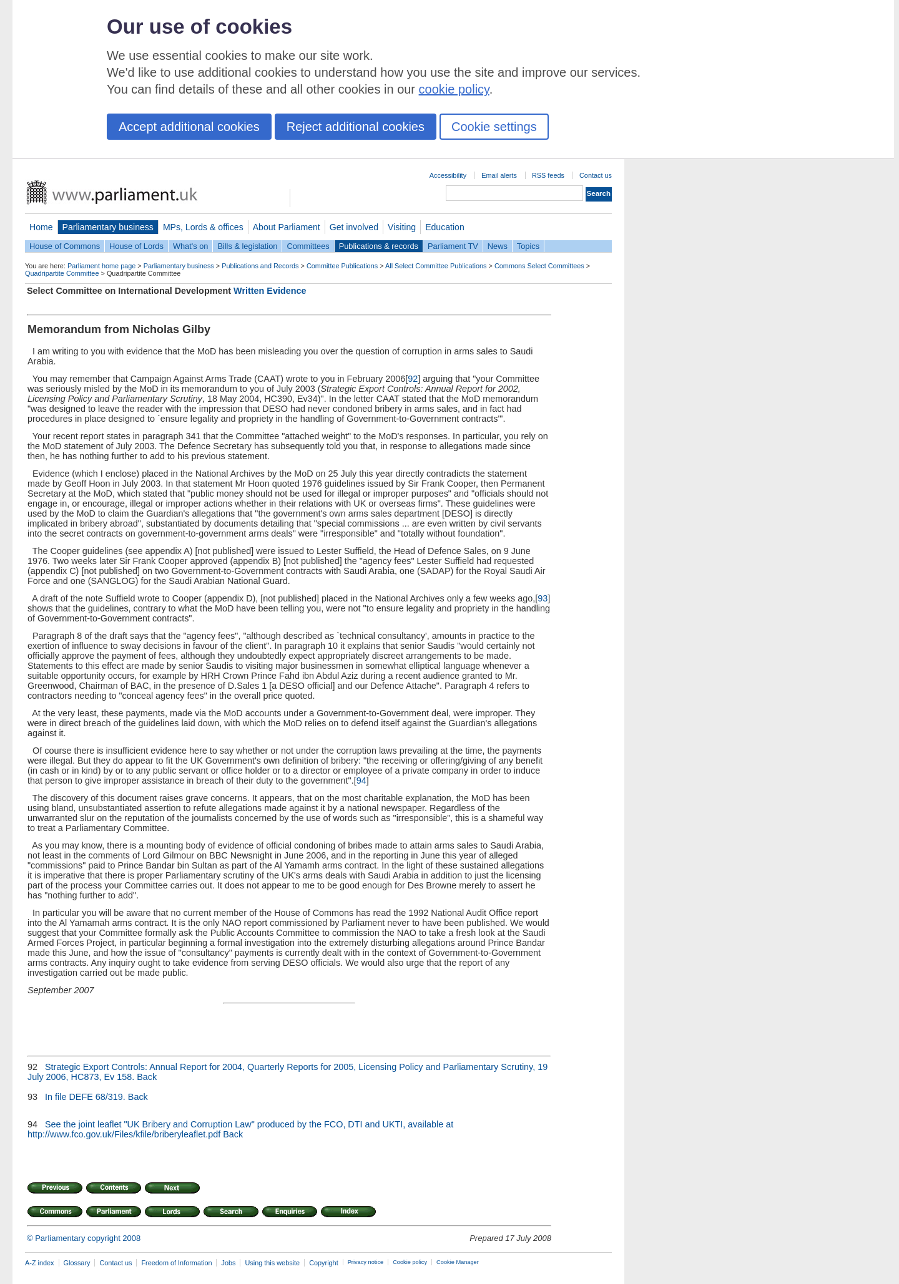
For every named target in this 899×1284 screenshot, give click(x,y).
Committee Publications (342, 266)
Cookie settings (494, 127)
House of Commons (64, 246)
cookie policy (454, 89)
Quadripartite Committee (62, 273)
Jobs (228, 1263)
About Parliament (286, 227)
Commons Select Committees (539, 266)
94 (361, 780)
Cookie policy (410, 1262)
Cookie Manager (457, 1262)
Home (41, 227)
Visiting (402, 227)
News (498, 246)
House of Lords (136, 246)
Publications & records (378, 246)
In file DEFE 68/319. (85, 1097)
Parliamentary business (108, 227)
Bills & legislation (247, 246)
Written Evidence (270, 291)
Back (147, 1077)
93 (543, 598)
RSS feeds (548, 175)
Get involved (354, 227)
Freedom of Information (176, 1263)
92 (413, 379)
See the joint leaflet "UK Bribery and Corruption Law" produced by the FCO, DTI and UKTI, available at (247, 1124)
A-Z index (39, 1263)
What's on (191, 246)
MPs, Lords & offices (203, 227)
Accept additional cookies (189, 127)
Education (444, 227)
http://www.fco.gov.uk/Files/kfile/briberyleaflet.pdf (123, 1134)
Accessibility (448, 175)
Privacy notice (365, 1262)
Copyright (323, 1263)
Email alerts (499, 175)
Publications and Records (260, 266)
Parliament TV (453, 246)
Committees (308, 246)
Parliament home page (101, 266)
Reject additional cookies (356, 127)
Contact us (595, 175)
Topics (528, 246)
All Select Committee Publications (436, 266)
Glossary (77, 1263)
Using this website (272, 1263)
